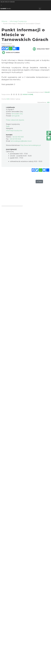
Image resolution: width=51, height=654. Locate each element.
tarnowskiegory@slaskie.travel (21, 141)
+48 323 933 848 (18, 137)
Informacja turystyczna (14, 130)
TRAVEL (5, 8)
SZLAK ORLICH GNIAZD (7, 2)
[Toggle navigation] (40, 8)
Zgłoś (47, 92)
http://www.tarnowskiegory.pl (30, 145)
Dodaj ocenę (28, 94)
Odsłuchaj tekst (41, 49)
